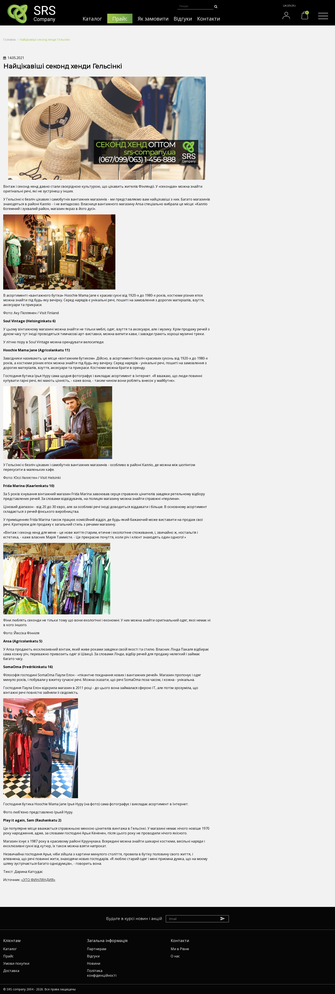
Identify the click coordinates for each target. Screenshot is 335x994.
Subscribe (224, 918)
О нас (175, 956)
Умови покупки (16, 963)
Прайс (8, 956)
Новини (93, 963)
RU (294, 5)
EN (289, 5)
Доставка (11, 970)
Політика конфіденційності (101, 973)
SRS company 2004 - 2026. (25, 989)
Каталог (10, 948)
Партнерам (96, 948)
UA (285, 5)
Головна (9, 39)
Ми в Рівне (180, 948)
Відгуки (93, 956)
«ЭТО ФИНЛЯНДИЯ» (38, 879)
